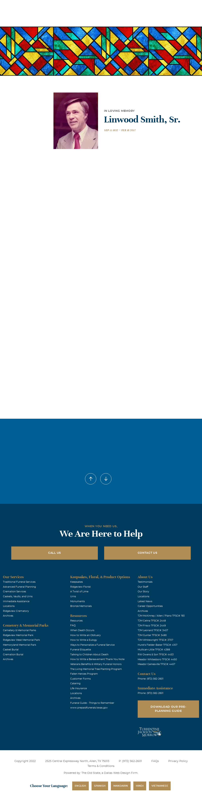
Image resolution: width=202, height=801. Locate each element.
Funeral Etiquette (80, 649)
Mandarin (120, 786)
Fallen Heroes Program (84, 674)
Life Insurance (78, 688)
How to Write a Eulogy (83, 640)
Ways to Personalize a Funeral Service (92, 645)
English (80, 786)
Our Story (143, 591)
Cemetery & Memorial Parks (19, 630)
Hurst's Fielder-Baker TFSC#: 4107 (157, 645)
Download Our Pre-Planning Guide (168, 709)
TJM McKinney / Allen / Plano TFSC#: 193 (161, 616)
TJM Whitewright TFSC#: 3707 (155, 640)
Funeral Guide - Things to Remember (92, 703)
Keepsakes (76, 582)
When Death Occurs (82, 630)
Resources (76, 621)
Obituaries (106, 5)
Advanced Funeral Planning (19, 587)
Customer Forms (80, 679)
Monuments (77, 601)
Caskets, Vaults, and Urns (18, 596)
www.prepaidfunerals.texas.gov (89, 708)
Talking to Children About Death (89, 654)
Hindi (140, 786)
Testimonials (145, 582)
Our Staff (143, 587)
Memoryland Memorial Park (19, 645)
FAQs (155, 761)
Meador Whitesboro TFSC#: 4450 (157, 659)
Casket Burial (11, 649)
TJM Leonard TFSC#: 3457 (153, 630)
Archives (8, 616)
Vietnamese (160, 786)
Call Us (54, 553)
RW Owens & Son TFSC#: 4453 (156, 654)
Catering (75, 683)
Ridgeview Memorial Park (18, 635)
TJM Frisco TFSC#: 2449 (152, 625)
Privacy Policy (178, 761)
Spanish (100, 786)
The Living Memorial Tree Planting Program (96, 669)
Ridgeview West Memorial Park (21, 640)
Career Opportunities (150, 606)
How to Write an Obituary (85, 635)
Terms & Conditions (101, 766)
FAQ (73, 625)
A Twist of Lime (79, 591)
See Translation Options (133, 6)
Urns (73, 596)
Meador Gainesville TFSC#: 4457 (156, 664)
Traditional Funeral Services (19, 582)
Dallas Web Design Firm (121, 773)
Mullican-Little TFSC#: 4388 (154, 649)
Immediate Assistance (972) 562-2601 (176, 5)
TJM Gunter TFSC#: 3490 (152, 635)
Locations (83, 5)
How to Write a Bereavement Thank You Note (97, 659)
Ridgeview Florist (80, 587)
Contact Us (147, 553)
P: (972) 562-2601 (130, 761)
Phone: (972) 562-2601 (150, 679)
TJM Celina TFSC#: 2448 (152, 621)
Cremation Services (14, 591)
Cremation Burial (13, 654)
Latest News (145, 601)
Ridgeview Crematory (16, 611)
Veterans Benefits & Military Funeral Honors (96, 664)
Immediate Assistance (16, 601)
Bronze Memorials (81, 606)
